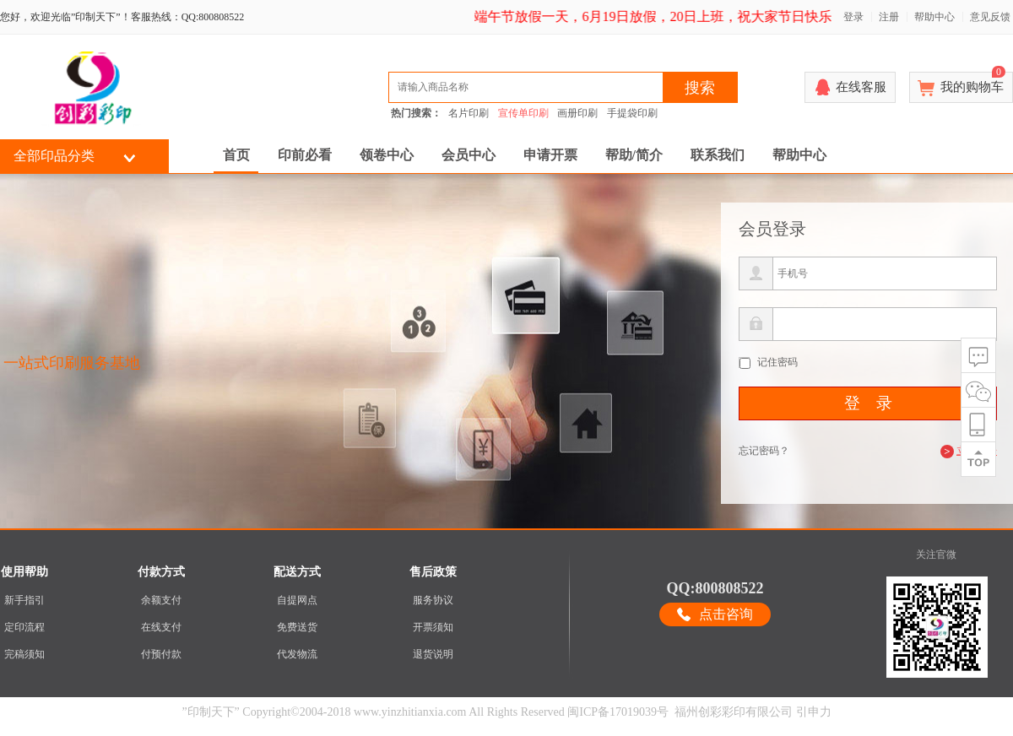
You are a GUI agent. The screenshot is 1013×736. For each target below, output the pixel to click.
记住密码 (777, 362)
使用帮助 (24, 572)
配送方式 (297, 572)
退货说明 (433, 654)
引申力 (814, 712)
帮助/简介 (634, 155)
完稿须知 (24, 654)
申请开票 (550, 155)
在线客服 (861, 87)
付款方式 (161, 572)
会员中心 (468, 155)
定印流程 (24, 627)
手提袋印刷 (632, 113)
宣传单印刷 (523, 113)
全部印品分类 (54, 156)
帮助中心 (934, 17)
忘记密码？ (764, 451)
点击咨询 (726, 614)
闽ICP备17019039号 (618, 712)
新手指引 (24, 600)
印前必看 (305, 155)
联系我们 (718, 155)
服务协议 (433, 600)
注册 (889, 17)
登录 (853, 17)
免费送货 (297, 627)
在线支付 (161, 627)
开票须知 (433, 627)
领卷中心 (387, 155)
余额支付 (161, 600)
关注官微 (936, 554)
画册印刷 (577, 113)
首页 (236, 155)
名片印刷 (468, 113)
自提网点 (297, 600)
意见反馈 (990, 17)
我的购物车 (972, 83)
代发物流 (297, 654)
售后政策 (433, 572)
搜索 (700, 87)
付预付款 (161, 654)
